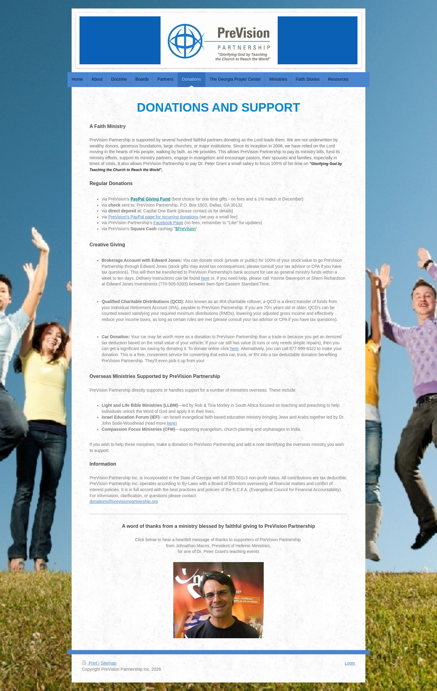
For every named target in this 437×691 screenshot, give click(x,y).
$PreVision (185, 228)
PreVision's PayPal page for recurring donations (153, 216)
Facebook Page (168, 222)
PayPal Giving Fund (150, 199)
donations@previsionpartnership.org (124, 501)
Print (90, 663)
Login (350, 663)
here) (172, 423)
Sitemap (108, 663)
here (205, 278)
